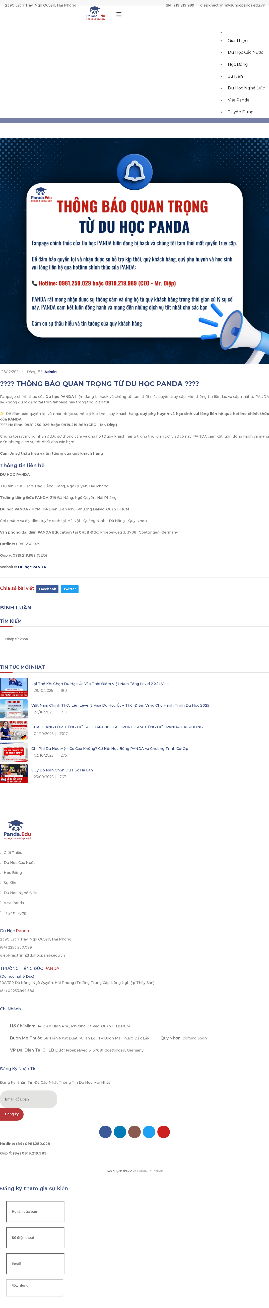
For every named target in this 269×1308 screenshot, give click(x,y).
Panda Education (150, 1171)
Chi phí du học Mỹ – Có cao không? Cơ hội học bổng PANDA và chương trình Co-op (109, 748)
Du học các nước (246, 62)
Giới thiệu (238, 47)
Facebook (47, 589)
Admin (50, 372)
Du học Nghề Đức (246, 106)
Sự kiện (235, 92)
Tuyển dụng (241, 136)
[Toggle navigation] (118, 16)
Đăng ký (12, 1114)
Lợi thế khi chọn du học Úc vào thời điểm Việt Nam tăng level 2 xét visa (100, 684)
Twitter (69, 589)
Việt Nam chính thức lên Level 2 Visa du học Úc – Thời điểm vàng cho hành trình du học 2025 (120, 705)
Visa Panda (239, 121)
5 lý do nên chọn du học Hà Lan (62, 770)
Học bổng (238, 77)
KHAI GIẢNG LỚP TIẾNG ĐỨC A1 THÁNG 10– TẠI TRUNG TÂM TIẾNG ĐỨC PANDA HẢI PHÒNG (117, 727)
